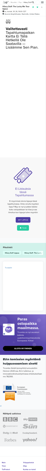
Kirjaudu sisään (37, 2)
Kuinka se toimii (29, 469)
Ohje (25, 466)
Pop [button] (20, 2)
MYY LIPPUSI (23, 220)
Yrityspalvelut (28, 462)
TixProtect (6, 469)
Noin (4, 462)
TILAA (23, 228)
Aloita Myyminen (23, 348)
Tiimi (4, 466)
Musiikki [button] (14, 2)
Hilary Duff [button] (28, 2)
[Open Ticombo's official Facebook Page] (9, 334)
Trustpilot (8, 267)
